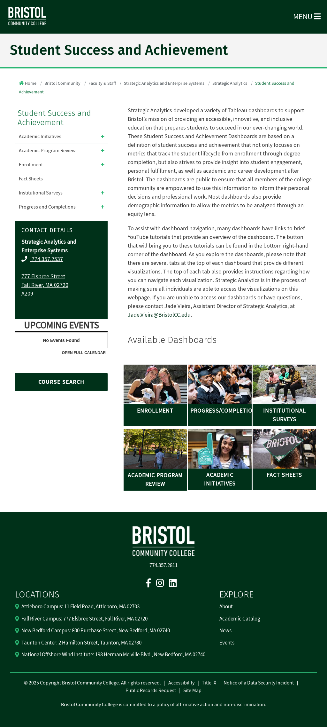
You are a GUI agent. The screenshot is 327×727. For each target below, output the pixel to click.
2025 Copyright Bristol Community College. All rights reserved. (94, 683)
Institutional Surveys (41, 193)
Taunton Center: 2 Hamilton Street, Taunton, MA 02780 (81, 642)
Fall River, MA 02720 (44, 285)
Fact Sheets (31, 179)
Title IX (209, 683)
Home (30, 83)
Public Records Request (150, 690)
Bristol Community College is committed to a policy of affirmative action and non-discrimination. (163, 704)
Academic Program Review (47, 150)
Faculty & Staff (102, 83)
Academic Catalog (239, 618)
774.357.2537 (46, 259)
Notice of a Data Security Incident (259, 683)
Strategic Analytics (229, 83)
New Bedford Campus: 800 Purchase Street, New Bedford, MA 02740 (95, 630)
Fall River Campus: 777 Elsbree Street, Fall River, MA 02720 (84, 618)
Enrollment (31, 165)
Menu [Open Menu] (307, 17)
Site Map (192, 690)
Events (226, 642)
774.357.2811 (163, 565)
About (226, 606)
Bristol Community (62, 83)
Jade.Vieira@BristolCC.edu (159, 315)
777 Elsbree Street (43, 276)
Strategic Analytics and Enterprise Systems (164, 83)
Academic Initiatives (40, 136)
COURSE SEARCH (61, 382)
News (225, 630)
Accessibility (181, 683)
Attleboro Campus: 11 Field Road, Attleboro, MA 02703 (80, 606)
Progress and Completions (47, 207)
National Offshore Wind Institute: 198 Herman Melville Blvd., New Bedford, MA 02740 (113, 654)
